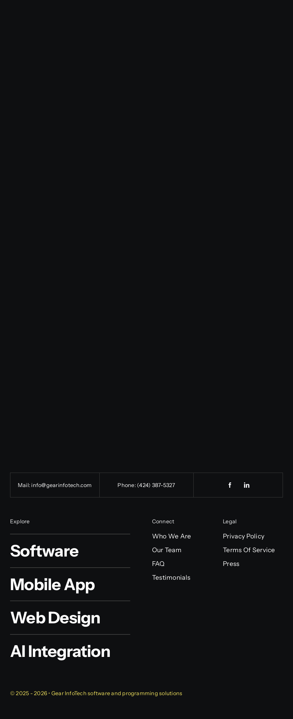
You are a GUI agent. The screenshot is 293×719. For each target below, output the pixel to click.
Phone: (127, 485)
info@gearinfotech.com (61, 485)
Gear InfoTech (69, 693)
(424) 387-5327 (156, 485)
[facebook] (230, 485)
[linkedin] (246, 485)
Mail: (24, 485)
